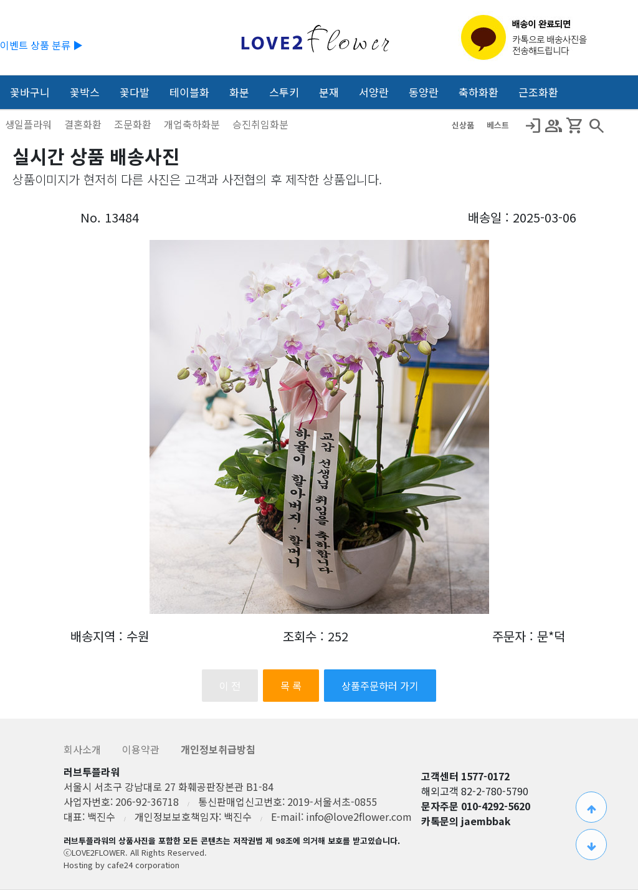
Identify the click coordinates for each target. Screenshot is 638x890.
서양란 (374, 92)
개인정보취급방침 (218, 749)
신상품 (464, 125)
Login (532, 126)
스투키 (284, 92)
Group (554, 126)
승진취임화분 (260, 124)
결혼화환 (84, 124)
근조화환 (538, 92)
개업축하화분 (193, 124)
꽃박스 (85, 92)
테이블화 (189, 92)
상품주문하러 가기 (380, 685)
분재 (329, 92)
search (596, 126)
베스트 (498, 125)
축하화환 (478, 92)
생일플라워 (29, 124)
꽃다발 (135, 92)
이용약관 (142, 749)
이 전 (229, 685)
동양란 (424, 92)
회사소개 (83, 749)
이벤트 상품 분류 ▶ (41, 44)
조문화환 (134, 124)
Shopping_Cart (575, 126)
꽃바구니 (30, 92)
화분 (239, 92)
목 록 (291, 685)
